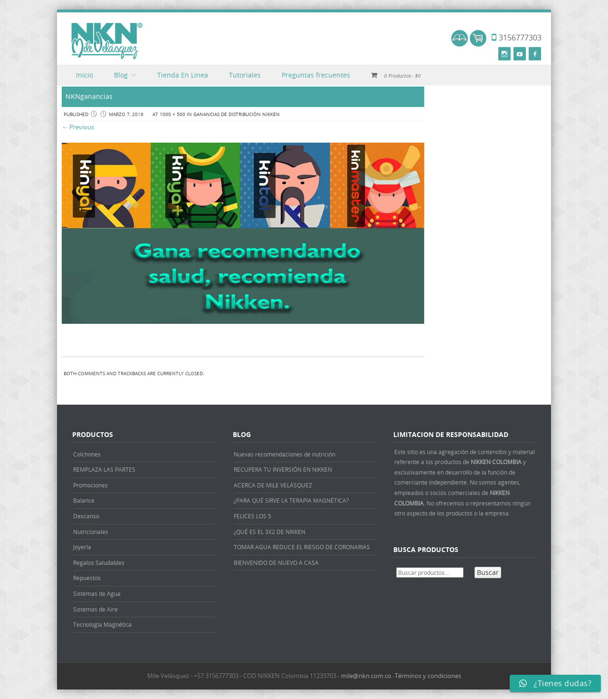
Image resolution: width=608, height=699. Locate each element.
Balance (84, 500)
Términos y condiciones (428, 675)
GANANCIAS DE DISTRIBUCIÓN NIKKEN (236, 114)
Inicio (84, 74)
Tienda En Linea (182, 74)
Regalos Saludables (98, 562)
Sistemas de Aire (95, 609)
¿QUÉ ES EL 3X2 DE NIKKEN (269, 531)
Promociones (90, 485)
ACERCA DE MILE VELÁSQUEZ (273, 485)
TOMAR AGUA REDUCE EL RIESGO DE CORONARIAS (302, 547)
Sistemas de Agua (97, 593)
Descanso (86, 516)
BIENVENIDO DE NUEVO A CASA (276, 562)
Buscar (488, 572)
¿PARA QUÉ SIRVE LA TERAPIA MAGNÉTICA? (291, 500)
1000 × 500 (172, 114)
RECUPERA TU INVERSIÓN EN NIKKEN (283, 469)
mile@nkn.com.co (366, 675)
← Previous (78, 127)
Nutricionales (90, 531)
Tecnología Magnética (102, 624)
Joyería (82, 547)
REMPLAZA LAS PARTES (104, 469)
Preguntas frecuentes (316, 74)
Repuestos (87, 578)
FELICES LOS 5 (252, 516)
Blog (121, 74)
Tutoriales (245, 74)
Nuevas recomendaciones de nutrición (284, 454)
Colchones (87, 454)
